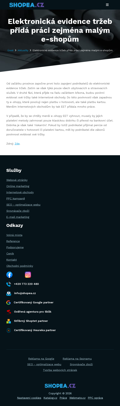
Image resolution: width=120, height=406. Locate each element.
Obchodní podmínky (19, 265)
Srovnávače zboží (17, 210)
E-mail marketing (17, 217)
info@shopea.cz (21, 293)
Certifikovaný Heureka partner (31, 330)
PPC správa (95, 397)
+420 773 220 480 (22, 284)
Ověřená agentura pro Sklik (28, 312)
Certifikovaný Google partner (29, 302)
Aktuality (23, 50)
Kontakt (11, 259)
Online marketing (17, 186)
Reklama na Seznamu (77, 358)
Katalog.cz (50, 397)
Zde (17, 143)
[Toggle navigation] (107, 5)
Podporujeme (15, 247)
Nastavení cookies (29, 397)
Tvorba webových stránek (60, 370)
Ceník (10, 253)
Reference (13, 241)
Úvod (10, 50)
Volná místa (14, 235)
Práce (63, 397)
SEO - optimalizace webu (23, 204)
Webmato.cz (77, 397)
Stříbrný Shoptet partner (27, 321)
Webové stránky (16, 180)
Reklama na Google (41, 358)
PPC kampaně (15, 198)
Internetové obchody (20, 192)
